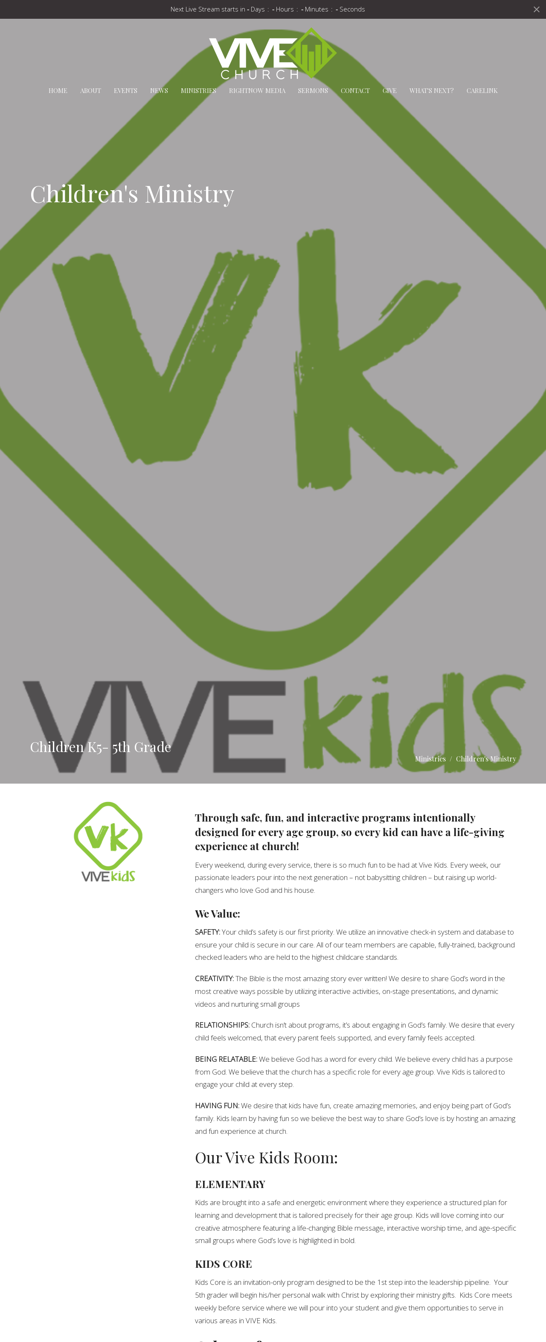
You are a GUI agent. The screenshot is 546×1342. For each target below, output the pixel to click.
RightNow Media (257, 90)
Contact (355, 90)
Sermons (313, 90)
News (159, 90)
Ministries (198, 90)
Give (390, 90)
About (90, 90)
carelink (482, 90)
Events (125, 90)
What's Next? (432, 90)
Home (58, 90)
